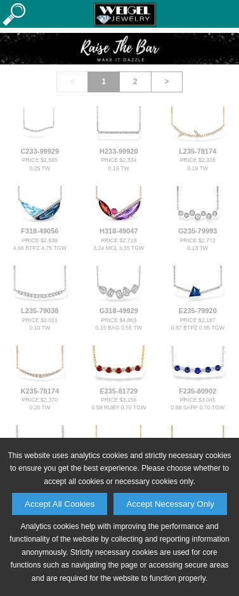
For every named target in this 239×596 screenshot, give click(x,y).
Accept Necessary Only (170, 504)
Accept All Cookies (59, 504)
